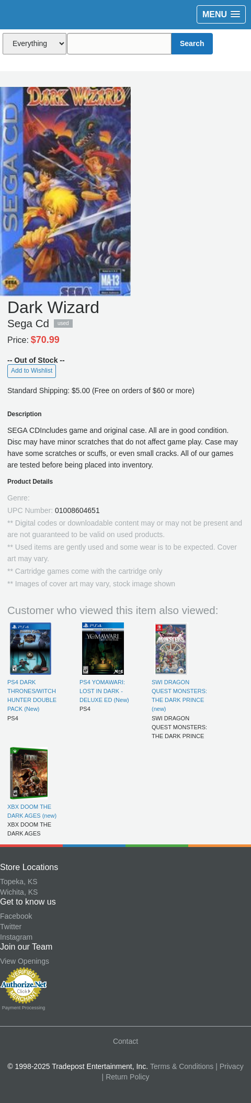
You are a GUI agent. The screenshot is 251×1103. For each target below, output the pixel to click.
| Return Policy (126, 1077)
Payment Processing (23, 1007)
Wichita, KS (19, 892)
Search (192, 43)
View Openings (24, 961)
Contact (125, 1041)
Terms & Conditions (181, 1066)
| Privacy (229, 1066)
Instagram (16, 937)
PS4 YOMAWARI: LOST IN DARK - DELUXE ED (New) (104, 691)
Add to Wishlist (31, 370)
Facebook (16, 916)
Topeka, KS (19, 881)
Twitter (10, 926)
